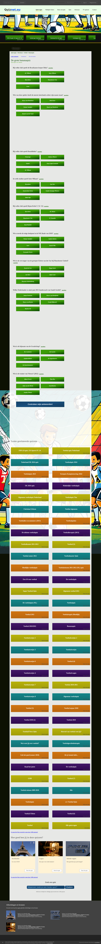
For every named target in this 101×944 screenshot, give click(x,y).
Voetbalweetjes (71, 650)
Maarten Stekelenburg (28, 281)
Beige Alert (74, 913)
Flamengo (27, 157)
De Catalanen (27, 352)
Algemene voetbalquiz (71, 696)
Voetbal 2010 (71, 720)
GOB (30, 778)
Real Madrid (27, 225)
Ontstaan (77, 9)
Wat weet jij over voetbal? (30, 743)
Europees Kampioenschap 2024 (71, 474)
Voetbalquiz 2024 (77, 38)
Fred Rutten (52, 386)
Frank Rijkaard (52, 302)
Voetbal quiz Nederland (35, 38)
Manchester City (52, 80)
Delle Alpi (28, 197)
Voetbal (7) (71, 778)
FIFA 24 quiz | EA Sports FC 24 (14, 38)
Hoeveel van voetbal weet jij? (71, 732)
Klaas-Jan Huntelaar (28, 100)
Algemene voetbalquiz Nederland (29, 497)
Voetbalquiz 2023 (30, 474)
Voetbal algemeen (71, 509)
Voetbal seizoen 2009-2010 (30, 790)
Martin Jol (28, 308)
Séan (29, 913)
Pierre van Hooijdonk (52, 295)
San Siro (52, 184)
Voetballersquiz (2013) (71, 532)
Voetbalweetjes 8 (30, 696)
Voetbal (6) (71, 814)
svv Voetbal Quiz (71, 802)
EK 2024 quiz (29, 486)
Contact (94, 9)
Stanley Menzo (28, 392)
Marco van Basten (28, 302)
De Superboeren (52, 358)
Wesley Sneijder (27, 107)
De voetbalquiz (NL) (30, 603)
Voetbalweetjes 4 (30, 673)
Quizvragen (39, 9)
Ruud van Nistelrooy (52, 107)
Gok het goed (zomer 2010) (29, 755)
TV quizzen (86, 9)
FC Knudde (52, 218)
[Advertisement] (43, 134)
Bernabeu (27, 184)
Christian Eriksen (30, 509)
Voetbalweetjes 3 (30, 650)
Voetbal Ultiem (30, 814)
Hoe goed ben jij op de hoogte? (75, 861)
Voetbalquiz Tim (71, 497)
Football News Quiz (30, 732)
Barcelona (28, 211)
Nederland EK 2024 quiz (56, 38)
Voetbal (29, 825)
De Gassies (52, 352)
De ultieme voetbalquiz (30, 532)
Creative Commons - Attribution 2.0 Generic (37, 914)
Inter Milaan (52, 73)
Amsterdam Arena (28, 191)
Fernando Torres (27, 252)
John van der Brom (28, 386)
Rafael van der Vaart (28, 113)
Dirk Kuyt (52, 100)
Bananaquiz (71, 626)
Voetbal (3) (30, 708)
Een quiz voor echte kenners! (46, 861)
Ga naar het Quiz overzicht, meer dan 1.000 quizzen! (24, 832)
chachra (29, 925)
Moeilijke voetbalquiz (29, 568)
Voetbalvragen (71, 673)
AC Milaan (28, 73)
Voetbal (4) (71, 661)
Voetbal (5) (71, 544)
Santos (28, 163)
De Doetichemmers (28, 365)
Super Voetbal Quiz (30, 591)
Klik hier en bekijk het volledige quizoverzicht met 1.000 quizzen (50, 891)
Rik (71, 790)
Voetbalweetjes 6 (30, 661)
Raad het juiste (30, 767)
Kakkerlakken (28, 358)
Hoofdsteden (15, 858)
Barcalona (28, 80)
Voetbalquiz (71, 603)
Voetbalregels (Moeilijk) (71, 614)
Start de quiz (45, 453)
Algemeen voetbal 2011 (71, 591)
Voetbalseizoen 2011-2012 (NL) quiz (71, 568)
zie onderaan (97, 942)
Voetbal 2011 (29, 614)
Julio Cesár (52, 274)
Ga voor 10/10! (16, 861)
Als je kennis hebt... (71, 755)
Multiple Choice (49, 9)
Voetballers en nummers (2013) (30, 521)
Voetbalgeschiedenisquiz (71, 743)
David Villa (52, 245)
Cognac (41, 858)
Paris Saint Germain (52, 163)
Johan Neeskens (27, 295)
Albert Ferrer (28, 379)
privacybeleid (50, 942)
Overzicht (87, 828)
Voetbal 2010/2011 (29, 626)
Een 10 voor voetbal (30, 579)
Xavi (28, 245)
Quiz (70, 9)
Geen (27, 86)
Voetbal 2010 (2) (29, 720)
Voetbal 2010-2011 (71, 685)
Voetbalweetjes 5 (30, 638)
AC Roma (52, 211)
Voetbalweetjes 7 (30, 685)
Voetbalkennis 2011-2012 (29, 544)
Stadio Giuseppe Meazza (52, 191)
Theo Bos (52, 379)
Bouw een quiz (61, 9)
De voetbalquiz (71, 579)
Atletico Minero (52, 157)
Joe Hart (27, 274)
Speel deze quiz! (20, 39)
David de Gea (28, 268)
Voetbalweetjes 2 (71, 638)
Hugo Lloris (52, 268)
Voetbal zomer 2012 (30, 556)
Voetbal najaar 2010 (71, 708)
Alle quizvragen (71, 825)
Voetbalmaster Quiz (71, 556)
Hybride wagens (71, 858)
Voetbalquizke (71, 521)
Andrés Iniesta (52, 239)
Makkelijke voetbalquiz (71, 486)
